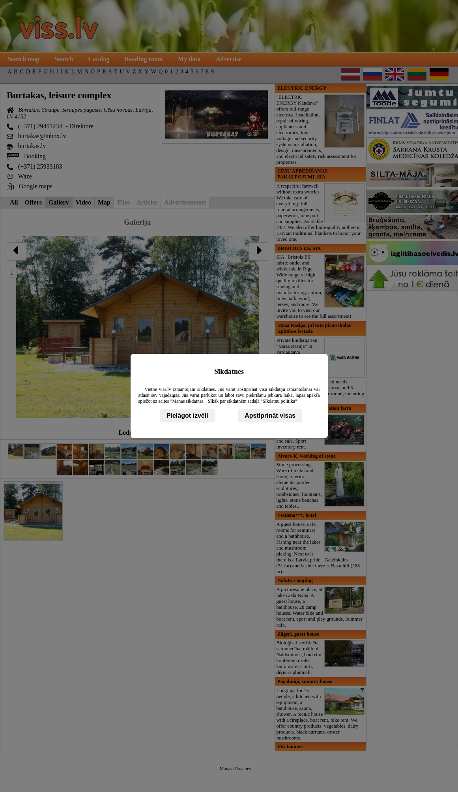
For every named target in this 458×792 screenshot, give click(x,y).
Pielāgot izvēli (187, 415)
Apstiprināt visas (270, 415)
